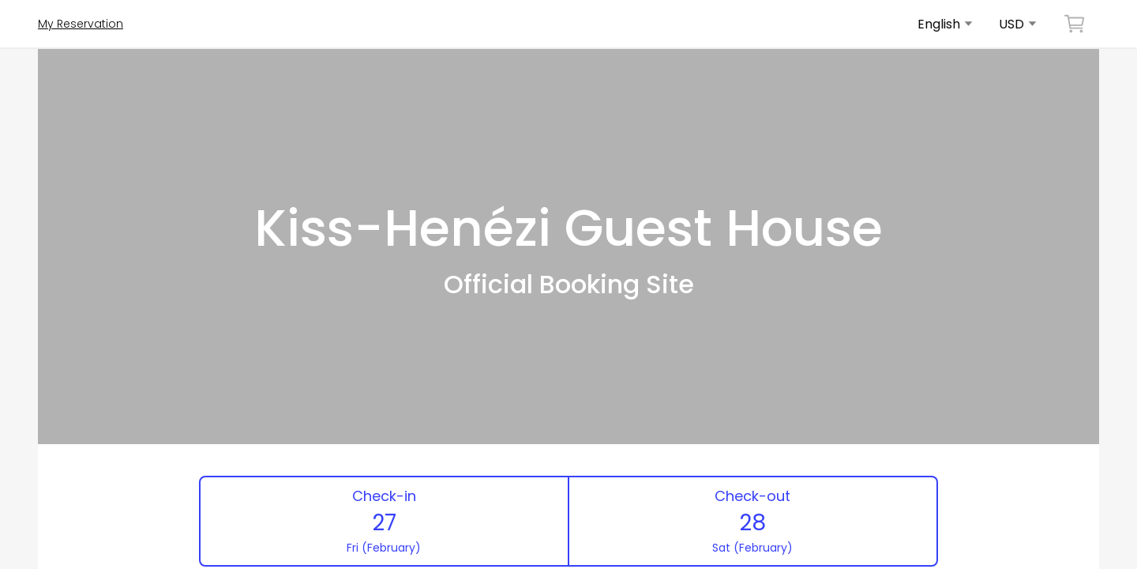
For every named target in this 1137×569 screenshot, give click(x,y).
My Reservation (80, 24)
